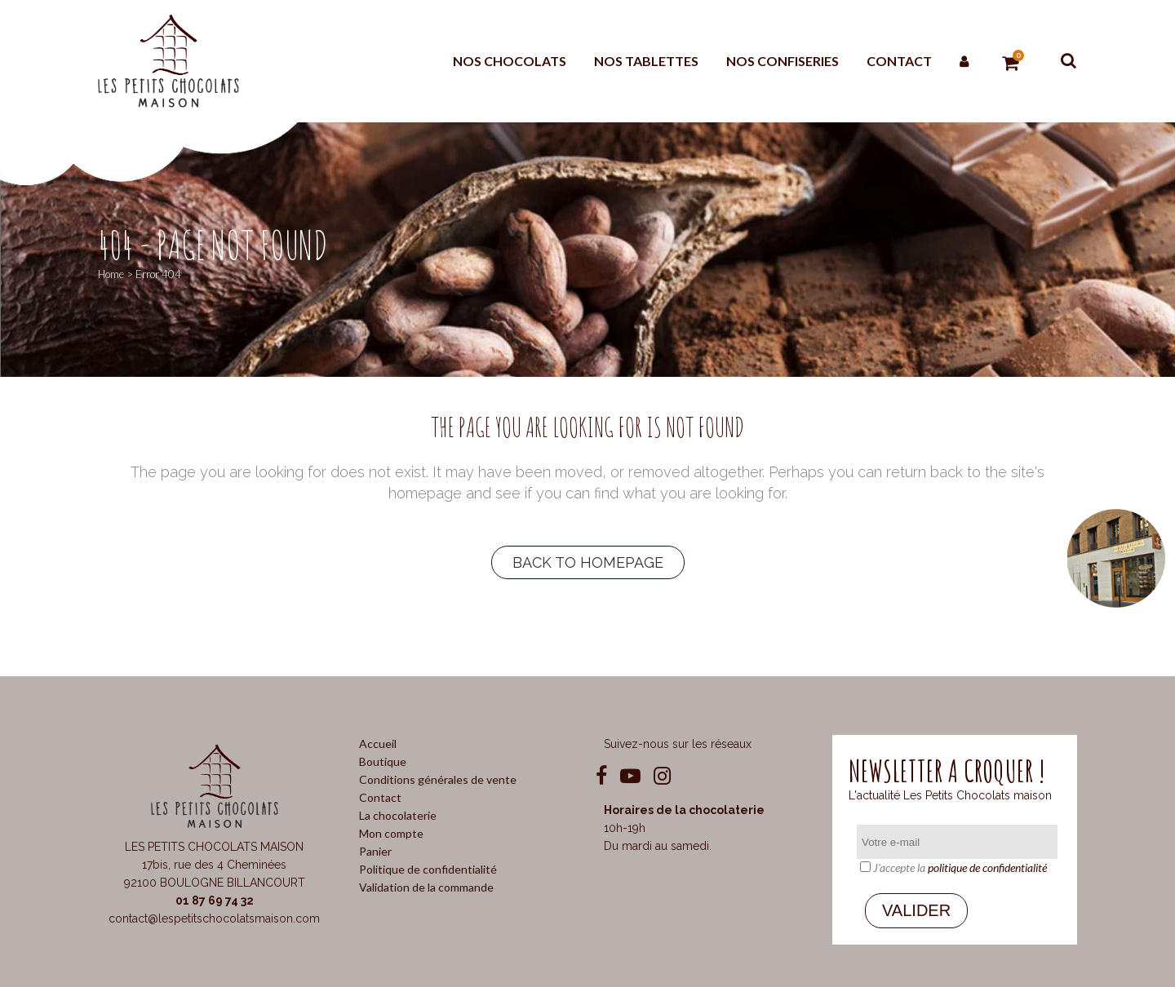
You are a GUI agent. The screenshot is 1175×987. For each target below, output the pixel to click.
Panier (375, 851)
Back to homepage (587, 562)
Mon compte (391, 833)
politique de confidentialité (987, 867)
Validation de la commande (426, 887)
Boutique (382, 761)
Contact (380, 797)
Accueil (378, 743)
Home (111, 274)
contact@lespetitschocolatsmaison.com (214, 918)
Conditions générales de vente (438, 779)
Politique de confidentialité (428, 869)
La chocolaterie (398, 815)
